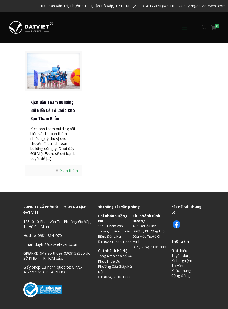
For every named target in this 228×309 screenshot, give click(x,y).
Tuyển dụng (181, 255)
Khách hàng (181, 270)
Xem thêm (69, 170)
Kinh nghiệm (181, 260)
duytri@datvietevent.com (205, 5)
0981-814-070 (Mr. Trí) (156, 5)
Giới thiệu (179, 250)
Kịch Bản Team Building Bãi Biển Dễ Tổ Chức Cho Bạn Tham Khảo (52, 110)
